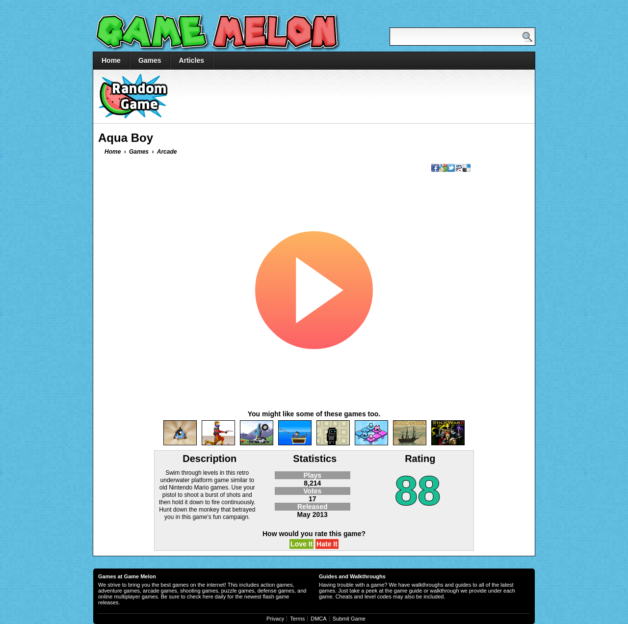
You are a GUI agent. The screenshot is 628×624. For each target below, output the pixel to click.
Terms (297, 619)
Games (149, 60)
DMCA (318, 619)
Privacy (275, 619)
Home (111, 60)
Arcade (167, 151)
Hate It (327, 544)
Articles (191, 60)
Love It (301, 544)
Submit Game (349, 619)
